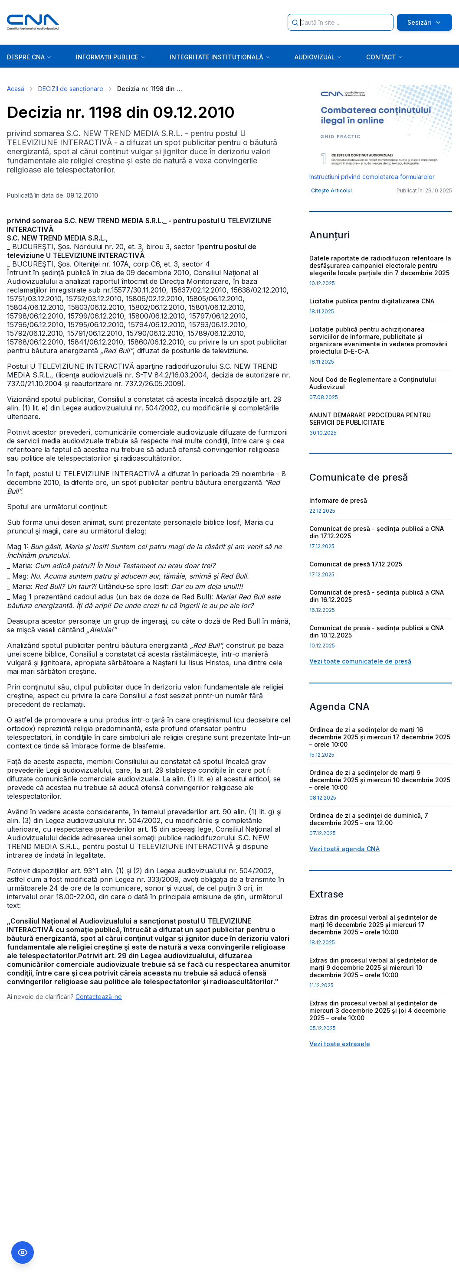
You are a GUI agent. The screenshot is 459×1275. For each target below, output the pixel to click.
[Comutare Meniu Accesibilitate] (22, 1252)
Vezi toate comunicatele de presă (360, 661)
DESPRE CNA (29, 57)
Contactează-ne (98, 996)
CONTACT (384, 57)
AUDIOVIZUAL (318, 57)
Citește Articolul (331, 190)
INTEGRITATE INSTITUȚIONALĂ (220, 57)
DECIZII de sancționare (70, 88)
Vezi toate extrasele (339, 1043)
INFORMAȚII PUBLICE (110, 57)
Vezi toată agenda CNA (344, 848)
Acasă (15, 88)
